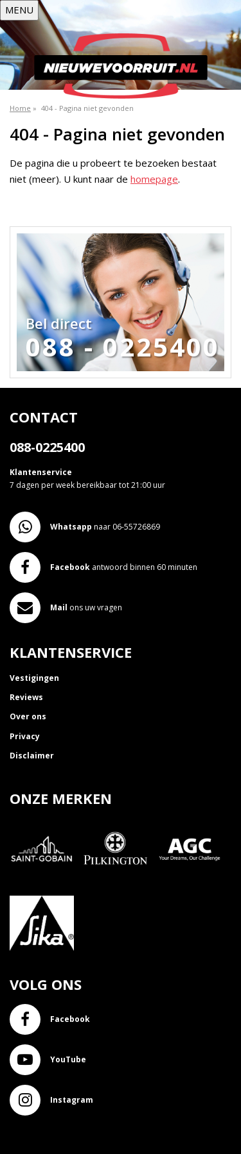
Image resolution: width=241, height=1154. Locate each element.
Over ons (28, 716)
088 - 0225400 (123, 346)
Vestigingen (34, 678)
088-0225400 (47, 447)
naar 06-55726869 (85, 527)
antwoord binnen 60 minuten (103, 567)
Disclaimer (32, 755)
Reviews (26, 697)
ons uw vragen (66, 607)
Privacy (25, 736)
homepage (154, 178)
